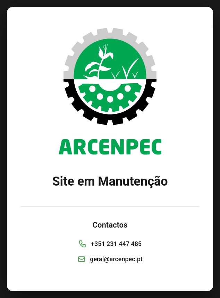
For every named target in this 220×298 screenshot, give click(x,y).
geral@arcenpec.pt (116, 259)
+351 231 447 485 (116, 243)
